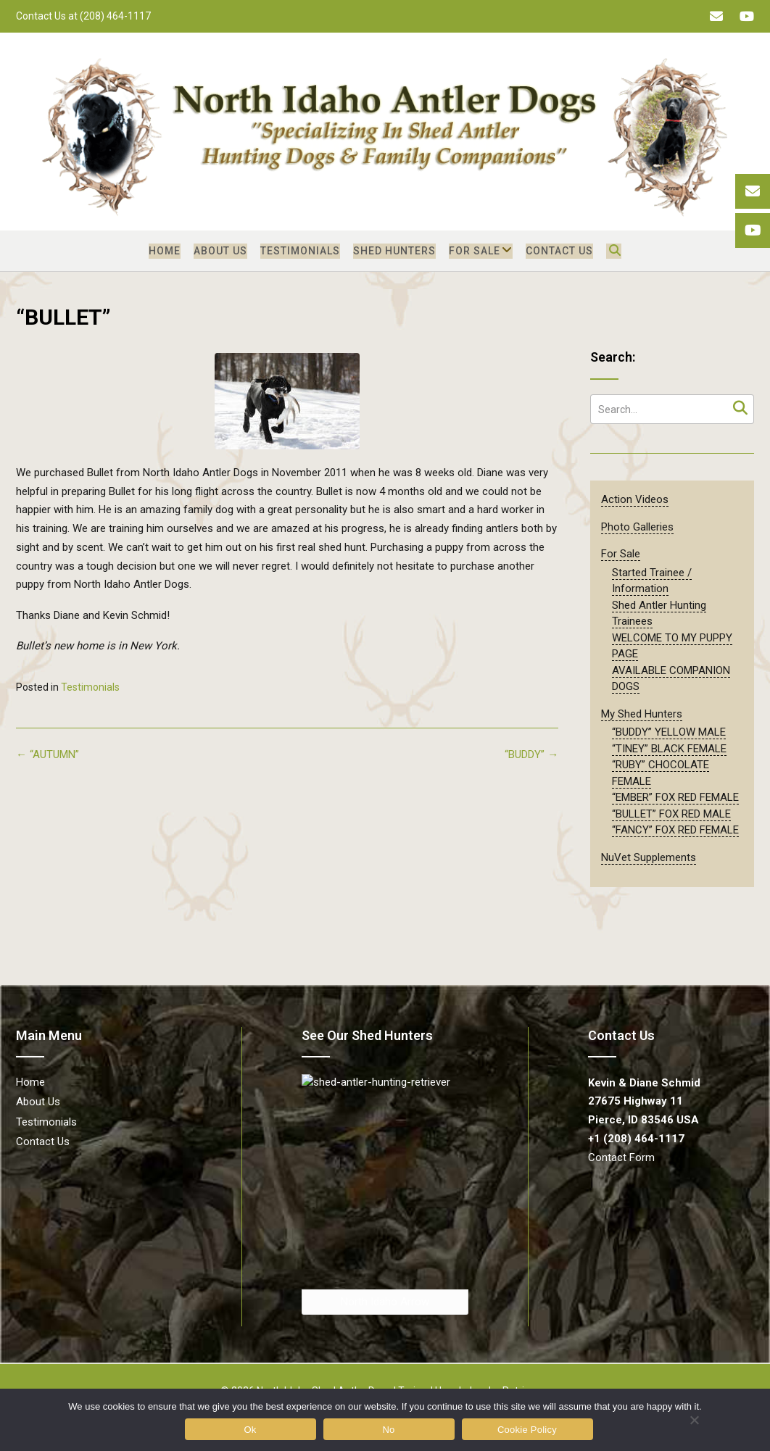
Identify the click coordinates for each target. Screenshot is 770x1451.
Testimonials (300, 251)
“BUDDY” (531, 754)
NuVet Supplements (648, 857)
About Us (220, 251)
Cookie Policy (527, 1429)
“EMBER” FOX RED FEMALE (675, 797)
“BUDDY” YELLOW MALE (669, 732)
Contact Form (621, 1157)
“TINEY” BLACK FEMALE (669, 748)
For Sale (474, 251)
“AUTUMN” (47, 754)
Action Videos (634, 499)
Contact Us (559, 251)
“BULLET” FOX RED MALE (671, 813)
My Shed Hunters (641, 713)
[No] (693, 1420)
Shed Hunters (394, 251)
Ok (250, 1429)
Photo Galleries (637, 526)
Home (165, 251)
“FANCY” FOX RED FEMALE (675, 829)
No (388, 1429)
